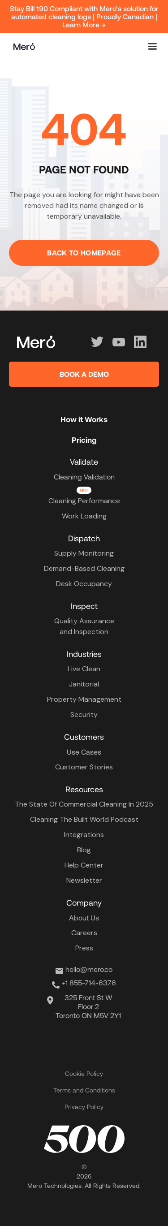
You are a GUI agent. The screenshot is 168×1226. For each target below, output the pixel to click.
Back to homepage (84, 252)
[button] (152, 46)
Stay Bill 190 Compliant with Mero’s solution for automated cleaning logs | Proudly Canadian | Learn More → (84, 16)
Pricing (84, 439)
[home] (22, 46)
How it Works (84, 418)
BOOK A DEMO (84, 374)
